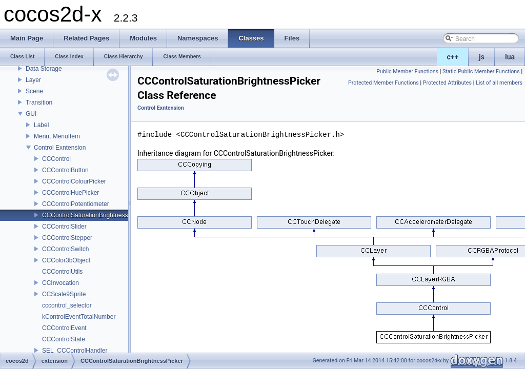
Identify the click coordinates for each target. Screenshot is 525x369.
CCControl (56, 158)
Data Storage (44, 68)
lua (510, 57)
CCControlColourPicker (74, 181)
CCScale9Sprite (64, 294)
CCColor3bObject (66, 260)
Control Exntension (60, 147)
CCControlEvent (64, 328)
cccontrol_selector (67, 305)
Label (41, 125)
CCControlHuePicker (70, 192)
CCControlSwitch (65, 249)
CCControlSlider (64, 226)
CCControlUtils (62, 271)
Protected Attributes (447, 82)
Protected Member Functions (383, 82)
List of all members (499, 82)
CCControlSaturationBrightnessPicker (93, 215)
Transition (39, 102)
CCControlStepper (67, 237)
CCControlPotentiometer (75, 204)
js (481, 57)
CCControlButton (65, 170)
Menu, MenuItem (57, 136)
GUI (31, 113)
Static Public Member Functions (481, 71)
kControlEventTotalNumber (78, 316)
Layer (33, 80)
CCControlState (63, 339)
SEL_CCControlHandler (74, 350)
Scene (34, 91)
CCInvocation (60, 282)
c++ (453, 57)
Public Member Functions (407, 71)
